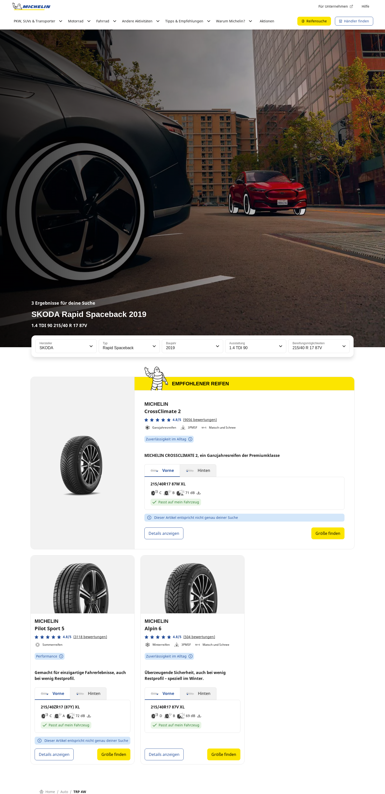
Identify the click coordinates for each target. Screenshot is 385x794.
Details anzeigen (164, 533)
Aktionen (267, 21)
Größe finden (328, 533)
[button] (91, 346)
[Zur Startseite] (31, 6)
